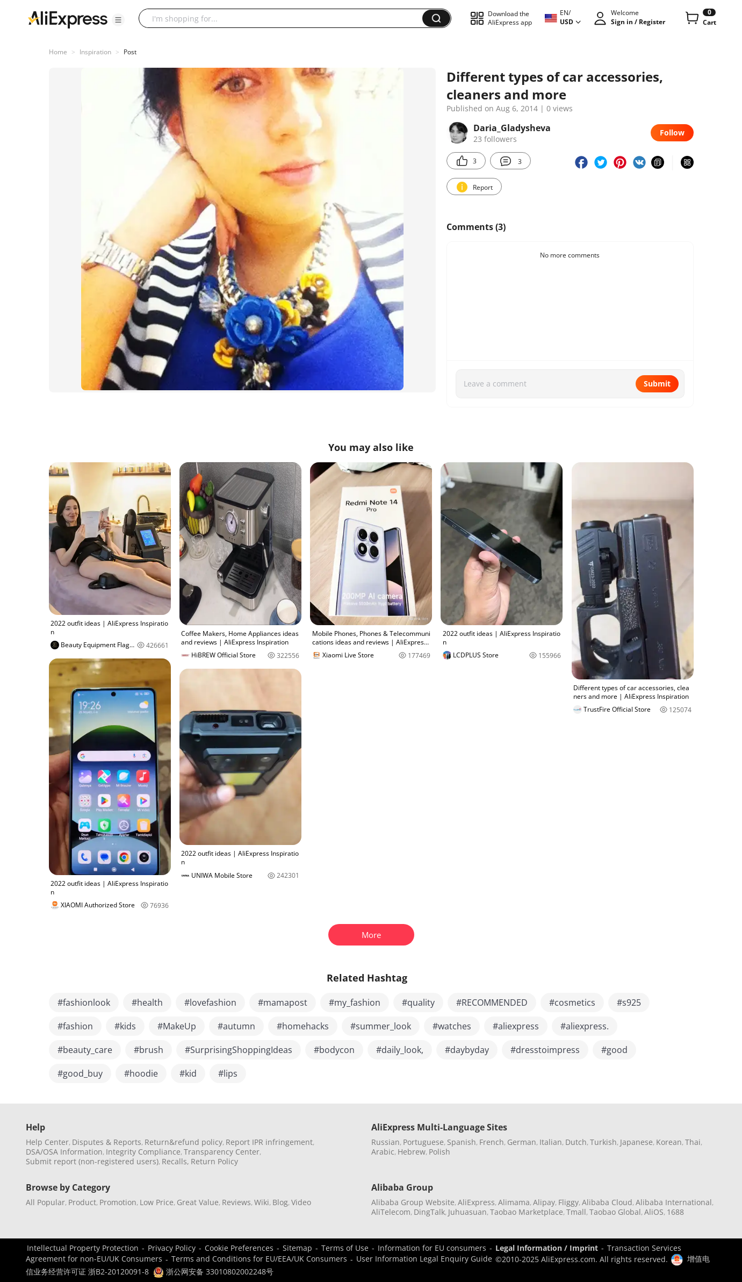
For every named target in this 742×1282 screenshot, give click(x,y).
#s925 (629, 1002)
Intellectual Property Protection (83, 1248)
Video (301, 1202)
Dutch (576, 1142)
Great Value (198, 1202)
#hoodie (141, 1073)
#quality (418, 1002)
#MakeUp (176, 1026)
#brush (148, 1050)
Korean (669, 1142)
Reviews (236, 1202)
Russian (385, 1142)
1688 (675, 1212)
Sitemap (297, 1248)
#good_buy (80, 1073)
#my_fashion (354, 1002)
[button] (118, 19)
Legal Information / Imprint (546, 1248)
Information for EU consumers (432, 1248)
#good (614, 1050)
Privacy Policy (172, 1248)
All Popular (45, 1202)
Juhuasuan (467, 1212)
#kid (188, 1073)
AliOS (654, 1212)
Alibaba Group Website (413, 1202)
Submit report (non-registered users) (92, 1161)
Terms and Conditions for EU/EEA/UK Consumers (259, 1259)
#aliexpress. (584, 1026)
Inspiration (95, 51)
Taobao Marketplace (526, 1212)
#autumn (236, 1026)
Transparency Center (222, 1152)
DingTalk (429, 1212)
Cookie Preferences (239, 1248)
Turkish (603, 1142)
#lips (227, 1073)
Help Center (47, 1142)
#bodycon (334, 1050)
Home (58, 51)
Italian (550, 1142)
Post (130, 51)
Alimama (514, 1202)
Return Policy (214, 1161)
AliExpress (476, 1202)
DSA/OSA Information (64, 1152)
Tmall (576, 1212)
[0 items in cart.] (699, 18)
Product (82, 1202)
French (491, 1142)
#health (147, 1002)
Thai (693, 1142)
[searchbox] (284, 18)
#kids (125, 1026)
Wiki (261, 1202)
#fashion (75, 1026)
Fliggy (568, 1202)
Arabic (382, 1152)
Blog (280, 1202)
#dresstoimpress (545, 1050)
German (521, 1142)
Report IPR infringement (269, 1142)
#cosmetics (572, 1002)
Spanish (461, 1142)
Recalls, (175, 1161)
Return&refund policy (183, 1142)
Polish (439, 1152)
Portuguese (423, 1142)
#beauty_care (84, 1050)
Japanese (636, 1142)
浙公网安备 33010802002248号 (213, 1271)
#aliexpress (516, 1026)
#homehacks (303, 1026)
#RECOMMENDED (492, 1002)
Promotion (117, 1202)
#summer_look (380, 1026)
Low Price (157, 1202)
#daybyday (467, 1050)
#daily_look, (399, 1050)
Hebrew (412, 1152)
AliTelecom (390, 1212)
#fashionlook (83, 1002)
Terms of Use (345, 1248)
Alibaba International (674, 1202)
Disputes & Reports (106, 1142)
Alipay (544, 1202)
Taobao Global (615, 1212)
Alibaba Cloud (607, 1202)
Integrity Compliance (143, 1152)
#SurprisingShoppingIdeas (238, 1050)
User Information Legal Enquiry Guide (424, 1259)
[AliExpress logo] (68, 19)
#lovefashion (210, 1002)
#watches (452, 1026)
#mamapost (282, 1002)
